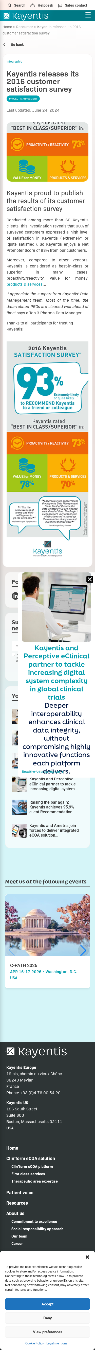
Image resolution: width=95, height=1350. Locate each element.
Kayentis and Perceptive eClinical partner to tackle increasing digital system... (53, 784)
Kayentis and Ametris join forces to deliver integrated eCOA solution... (54, 830)
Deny (47, 1318)
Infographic (14, 61)
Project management (23, 98)
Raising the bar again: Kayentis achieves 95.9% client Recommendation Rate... (51, 809)
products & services (25, 284)
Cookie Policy (34, 1343)
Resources (24, 26)
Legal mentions (56, 1343)
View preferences (47, 1332)
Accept (47, 1304)
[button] (87, 1257)
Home (7, 26)
